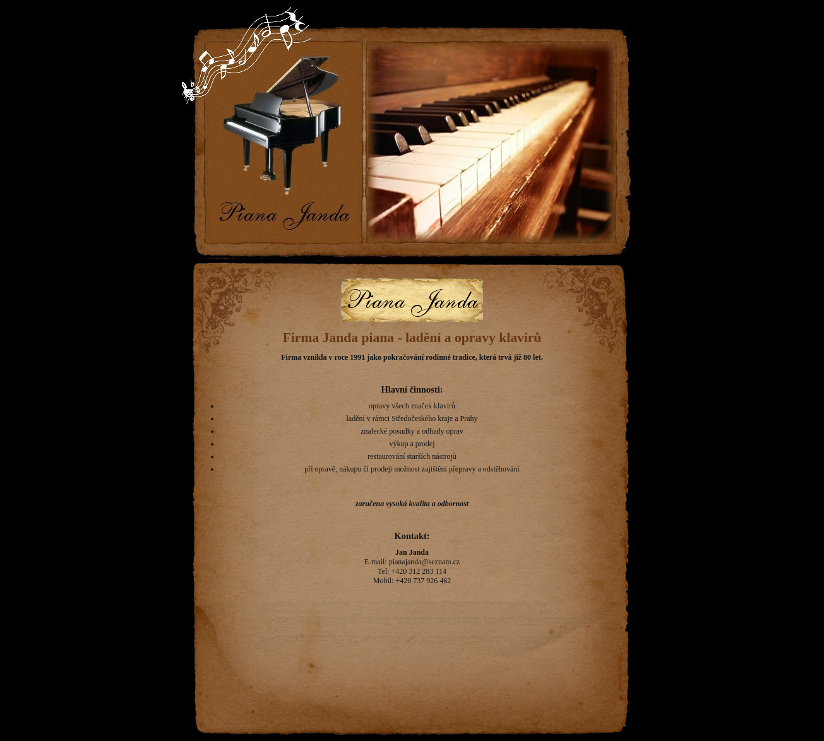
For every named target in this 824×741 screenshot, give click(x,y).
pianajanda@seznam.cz (424, 561)
